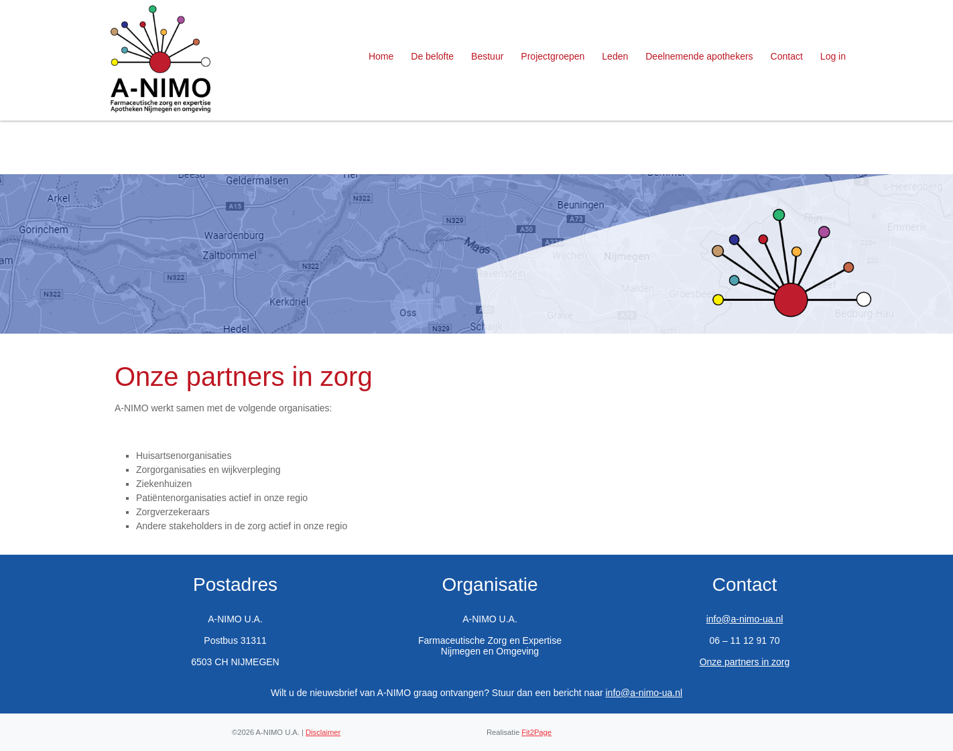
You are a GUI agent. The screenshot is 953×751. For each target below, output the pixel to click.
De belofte (432, 56)
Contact (787, 56)
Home (381, 56)
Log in (833, 56)
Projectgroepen (552, 56)
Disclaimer (323, 732)
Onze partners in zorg (745, 662)
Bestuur (487, 56)
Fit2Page (536, 732)
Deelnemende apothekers (699, 56)
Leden (615, 56)
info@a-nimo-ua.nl (744, 619)
